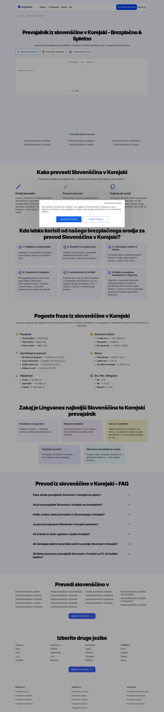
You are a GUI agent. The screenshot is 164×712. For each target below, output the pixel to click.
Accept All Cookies (69, 219)
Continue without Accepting (113, 203)
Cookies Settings (96, 219)
